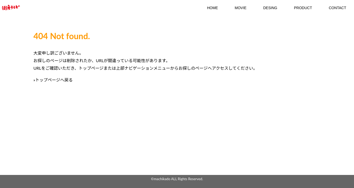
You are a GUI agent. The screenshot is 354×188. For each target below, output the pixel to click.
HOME (212, 8)
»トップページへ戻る (53, 79)
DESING (270, 8)
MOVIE (240, 8)
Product (303, 8)
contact (337, 8)
